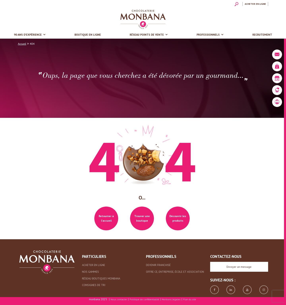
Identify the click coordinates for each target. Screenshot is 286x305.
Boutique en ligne (87, 34)
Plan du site (189, 299)
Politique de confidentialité (144, 299)
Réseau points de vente (147, 34)
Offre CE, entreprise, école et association (175, 272)
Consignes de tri (93, 285)
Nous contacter (119, 299)
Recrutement (262, 34)
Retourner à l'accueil (106, 218)
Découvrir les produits (177, 218)
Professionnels (208, 34)
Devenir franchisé (158, 265)
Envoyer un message (239, 267)
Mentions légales (171, 299)
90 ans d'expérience (28, 34)
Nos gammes (90, 272)
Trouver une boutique (142, 218)
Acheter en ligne (255, 3)
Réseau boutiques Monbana (101, 278)
